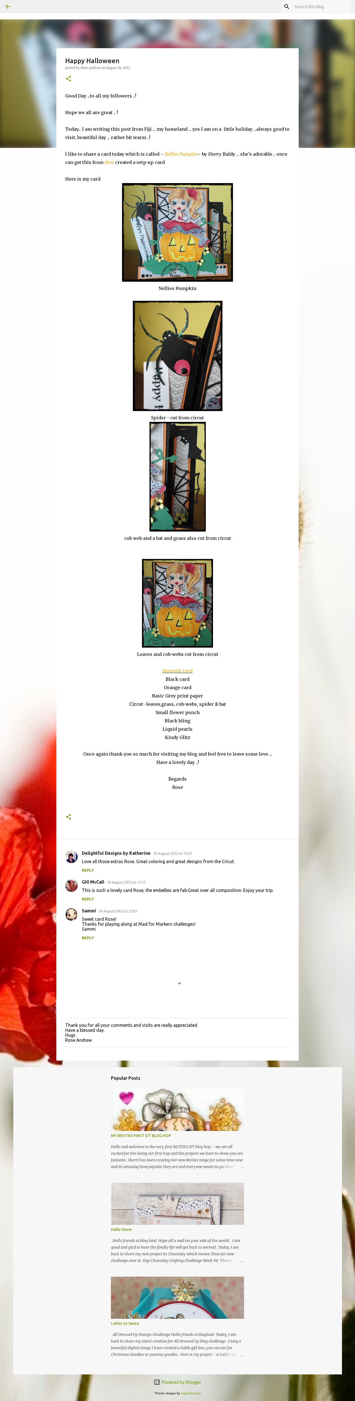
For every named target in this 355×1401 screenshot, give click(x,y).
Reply (88, 870)
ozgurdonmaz (191, 1393)
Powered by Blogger (177, 1382)
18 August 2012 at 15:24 (172, 853)
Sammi (89, 910)
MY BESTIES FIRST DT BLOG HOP (141, 1135)
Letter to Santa (125, 1323)
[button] (68, 79)
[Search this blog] (321, 6)
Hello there (121, 1229)
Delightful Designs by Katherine (116, 853)
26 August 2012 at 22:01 (117, 911)
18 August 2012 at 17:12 (125, 882)
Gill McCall (93, 881)
